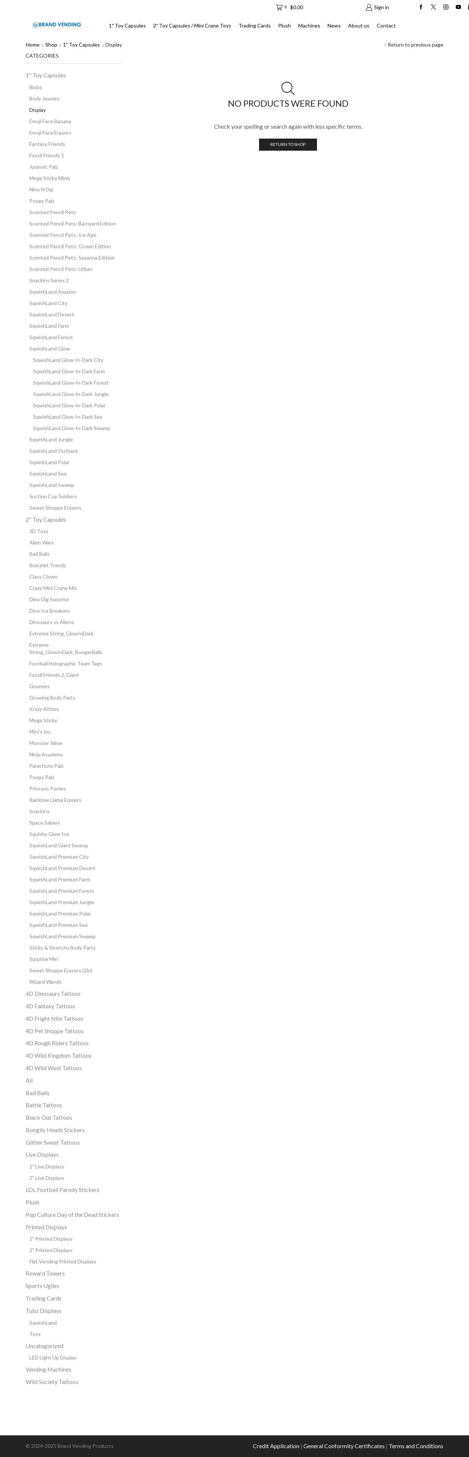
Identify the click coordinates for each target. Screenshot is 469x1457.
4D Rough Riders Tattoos (57, 1042)
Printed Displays (46, 1226)
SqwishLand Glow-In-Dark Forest (71, 382)
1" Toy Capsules (81, 44)
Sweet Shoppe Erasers (55, 507)
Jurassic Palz (43, 167)
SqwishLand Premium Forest (61, 891)
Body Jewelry (44, 98)
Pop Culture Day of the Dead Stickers (72, 1214)
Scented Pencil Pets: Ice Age (62, 235)
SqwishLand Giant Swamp (58, 845)
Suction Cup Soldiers (53, 496)
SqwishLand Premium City (59, 857)
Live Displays (42, 1154)
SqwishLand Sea (47, 473)
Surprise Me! (44, 959)
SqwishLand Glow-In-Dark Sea (67, 417)
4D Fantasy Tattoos (50, 1005)
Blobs (35, 87)
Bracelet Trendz (47, 565)
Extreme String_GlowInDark (61, 633)
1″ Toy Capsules (127, 25)
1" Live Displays (46, 1166)
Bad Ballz (39, 554)
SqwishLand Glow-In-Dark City (68, 360)
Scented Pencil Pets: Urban (60, 269)
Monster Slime (45, 743)
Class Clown (43, 576)
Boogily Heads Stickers (55, 1129)
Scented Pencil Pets (52, 212)
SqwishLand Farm (49, 326)
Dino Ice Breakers (49, 611)
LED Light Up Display (53, 1357)
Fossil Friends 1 (46, 155)
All (29, 1080)
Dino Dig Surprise (49, 599)
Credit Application (276, 1445)
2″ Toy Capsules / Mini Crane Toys (192, 25)
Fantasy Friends (47, 144)
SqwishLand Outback (53, 451)
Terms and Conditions (416, 1445)
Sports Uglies (42, 1285)
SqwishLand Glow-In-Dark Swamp (71, 428)
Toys (35, 1334)
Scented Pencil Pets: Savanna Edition (72, 257)
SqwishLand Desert (51, 314)
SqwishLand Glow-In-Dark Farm (69, 371)
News (334, 25)
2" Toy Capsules (46, 519)
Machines (309, 25)
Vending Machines (48, 1369)
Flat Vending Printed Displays (62, 1261)
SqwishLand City (48, 303)
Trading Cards (255, 25)
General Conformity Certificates (344, 1445)
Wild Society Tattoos (52, 1381)
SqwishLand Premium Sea (58, 925)
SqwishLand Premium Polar (60, 913)
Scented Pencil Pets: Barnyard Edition (72, 223)
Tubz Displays (44, 1310)
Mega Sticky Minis (49, 178)
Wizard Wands (45, 982)
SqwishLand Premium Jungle (61, 902)
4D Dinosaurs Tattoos (53, 993)
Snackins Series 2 (49, 280)
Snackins (39, 811)
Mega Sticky (43, 720)
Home (33, 44)
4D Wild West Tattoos (54, 1067)
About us (358, 25)
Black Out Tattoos (49, 1117)
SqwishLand (43, 1323)
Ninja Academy (46, 754)
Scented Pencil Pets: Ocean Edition (70, 246)
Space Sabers (44, 822)
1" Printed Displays (51, 1239)
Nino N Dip (41, 189)
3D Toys (38, 531)
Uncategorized (44, 1345)
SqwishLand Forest (51, 337)
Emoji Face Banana (50, 121)
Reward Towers (45, 1273)
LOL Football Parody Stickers (62, 1189)
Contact (386, 25)
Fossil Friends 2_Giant (54, 675)
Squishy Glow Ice (49, 834)
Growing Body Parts (52, 697)
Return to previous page (415, 44)
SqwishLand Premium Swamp (62, 936)
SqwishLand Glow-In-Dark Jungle (71, 394)
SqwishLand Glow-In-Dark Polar (69, 405)
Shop (51, 44)
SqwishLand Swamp (51, 485)
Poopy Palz (41, 201)
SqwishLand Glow (49, 348)
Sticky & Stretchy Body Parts (62, 947)
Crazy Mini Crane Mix (53, 588)
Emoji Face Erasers (50, 132)
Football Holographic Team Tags (65, 663)
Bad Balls (37, 1092)
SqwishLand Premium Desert (62, 868)
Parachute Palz (46, 766)
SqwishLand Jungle (51, 439)
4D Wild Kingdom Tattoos (59, 1055)
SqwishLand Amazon (52, 292)
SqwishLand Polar (49, 462)
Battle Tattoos (44, 1104)
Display (37, 110)
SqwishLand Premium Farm (59, 879)
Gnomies (39, 686)
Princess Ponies (47, 788)
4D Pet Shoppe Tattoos (55, 1030)
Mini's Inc (40, 731)
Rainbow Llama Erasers (55, 800)
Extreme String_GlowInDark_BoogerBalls (66, 648)
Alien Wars (41, 542)
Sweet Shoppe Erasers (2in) (60, 970)
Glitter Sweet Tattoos (53, 1142)
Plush (284, 25)
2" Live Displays (46, 1178)
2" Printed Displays (51, 1250)
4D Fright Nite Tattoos (54, 1018)
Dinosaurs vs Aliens (51, 622)
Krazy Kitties (44, 709)
